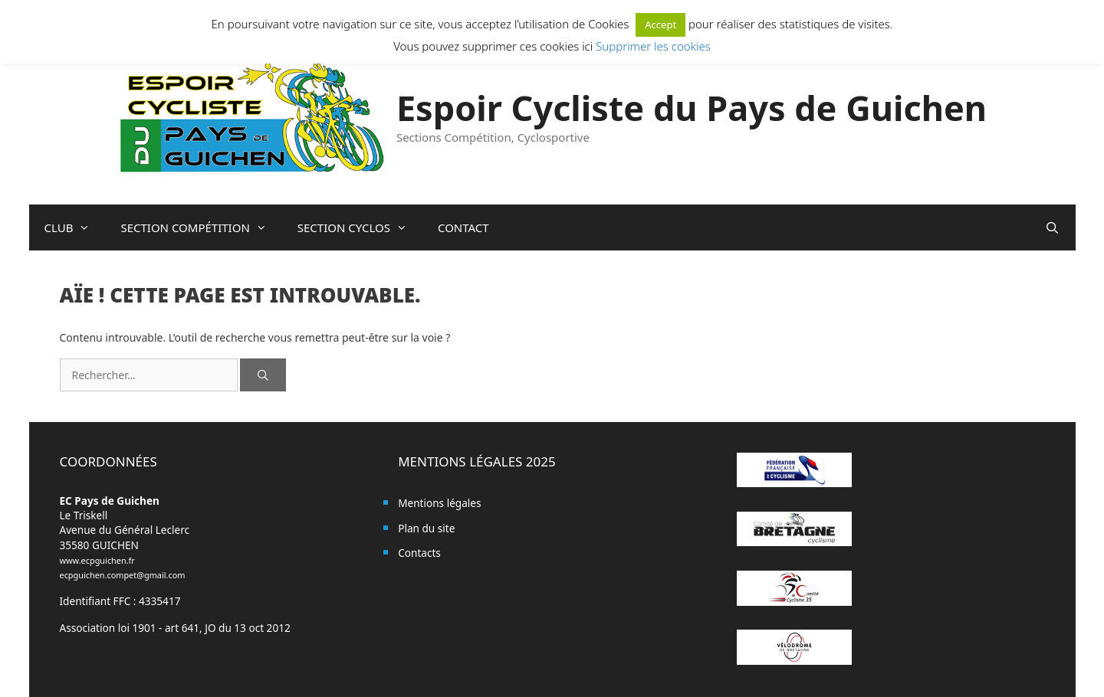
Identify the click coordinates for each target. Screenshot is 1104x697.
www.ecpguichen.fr (97, 560)
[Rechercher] (263, 374)
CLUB (75, 227)
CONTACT (463, 227)
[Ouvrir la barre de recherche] (1052, 227)
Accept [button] (660, 24)
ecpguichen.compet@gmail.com (123, 575)
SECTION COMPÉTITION (200, 227)
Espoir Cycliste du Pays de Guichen (691, 107)
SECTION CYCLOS (359, 227)
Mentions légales (439, 503)
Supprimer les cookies (653, 46)
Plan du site (426, 528)
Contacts (419, 552)
